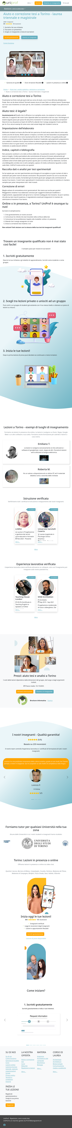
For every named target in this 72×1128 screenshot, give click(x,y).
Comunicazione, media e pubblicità (59, 1067)
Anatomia (40, 1056)
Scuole (8, 1073)
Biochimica (41, 1063)
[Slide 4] (37, 1045)
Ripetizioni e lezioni (28, 1068)
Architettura (57, 1062)
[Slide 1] (32, 799)
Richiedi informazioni (24, 692)
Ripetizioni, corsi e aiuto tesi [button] (15, 9)
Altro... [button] (17, 542)
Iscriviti (38, 3)
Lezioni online (10, 1065)
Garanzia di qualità (12, 1061)
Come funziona (8, 43)
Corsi (7, 1063)
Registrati (10, 1105)
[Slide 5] (41, 1045)
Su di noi (9, 1056)
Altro (29, 3)
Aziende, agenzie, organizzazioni (12, 1070)
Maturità (24, 1066)
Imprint (8, 1082)
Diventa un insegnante (52, 3)
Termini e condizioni (9, 1078)
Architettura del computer (42, 1059)
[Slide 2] (36, 799)
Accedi (66, 3)
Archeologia (57, 1060)
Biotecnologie (58, 1064)
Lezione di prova (11, 1067)
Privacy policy (10, 1075)
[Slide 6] (44, 1045)
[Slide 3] (39, 799)
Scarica (50, 701)
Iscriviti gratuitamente (11, 37)
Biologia (40, 1065)
